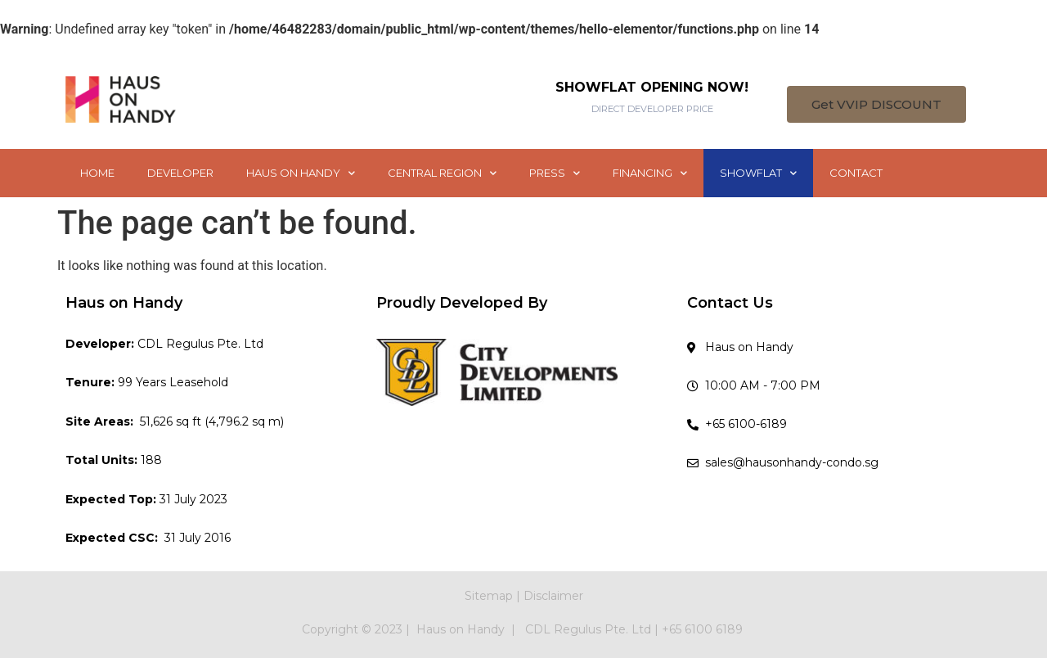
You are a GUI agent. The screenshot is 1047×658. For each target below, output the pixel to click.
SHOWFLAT (758, 173)
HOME (97, 172)
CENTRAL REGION (442, 173)
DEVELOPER (180, 172)
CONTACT (856, 172)
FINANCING (650, 173)
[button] (876, 104)
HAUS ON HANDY (300, 173)
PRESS (554, 173)
